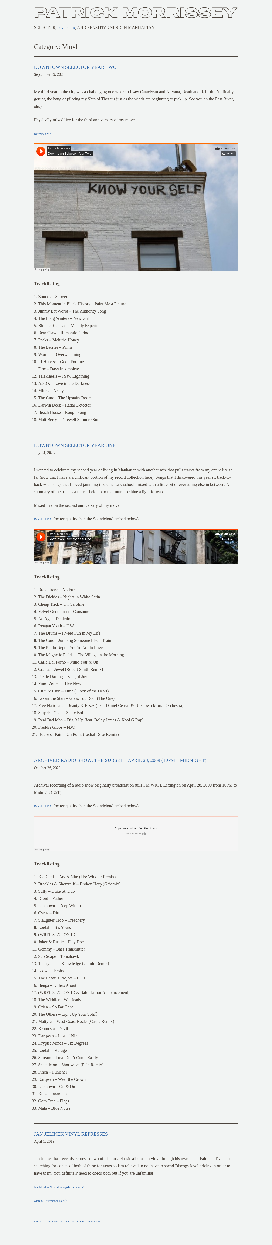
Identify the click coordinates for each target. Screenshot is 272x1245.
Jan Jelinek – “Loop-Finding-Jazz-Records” (71, 1196)
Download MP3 (47, 133)
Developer (70, 27)
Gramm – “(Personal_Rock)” (59, 1209)
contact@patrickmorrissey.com (86, 1230)
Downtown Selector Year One (97, 444)
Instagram (44, 1230)
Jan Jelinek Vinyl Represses (91, 1142)
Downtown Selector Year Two (98, 66)
